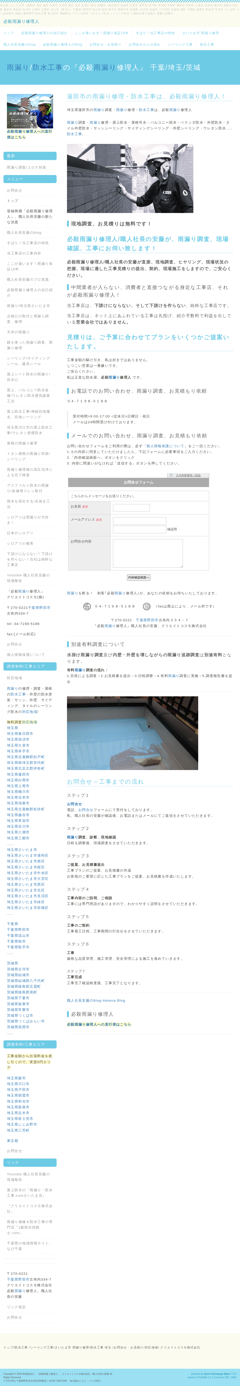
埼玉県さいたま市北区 (26, 890)
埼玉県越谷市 (18, 815)
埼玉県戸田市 (18, 1089)
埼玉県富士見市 (20, 1118)
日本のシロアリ (20, 533)
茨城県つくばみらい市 (26, 1021)
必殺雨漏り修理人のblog (62, 44)
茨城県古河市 (18, 969)
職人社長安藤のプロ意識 (28, 279)
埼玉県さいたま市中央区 (28, 873)
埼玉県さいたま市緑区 (26, 902)
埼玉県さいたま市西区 (26, 884)
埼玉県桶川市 (18, 792)
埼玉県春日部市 (20, 733)
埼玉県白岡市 (18, 780)
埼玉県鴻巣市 (18, 803)
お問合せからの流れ (145, 44)
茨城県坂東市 (18, 1004)
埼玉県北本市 (18, 797)
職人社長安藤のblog (19, 44)
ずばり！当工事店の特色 (155, 33)
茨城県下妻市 (18, 998)
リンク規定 (16, 1307)
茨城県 (12, 963)
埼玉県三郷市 (18, 838)
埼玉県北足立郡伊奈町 (26, 768)
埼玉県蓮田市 (18, 774)
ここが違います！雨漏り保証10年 (102, 33)
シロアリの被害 (20, 543)
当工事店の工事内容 (24, 253)
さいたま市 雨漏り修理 (200, 33)
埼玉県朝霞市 (18, 1095)
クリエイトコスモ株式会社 (180, 1347)
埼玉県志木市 (18, 1113)
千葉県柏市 (16, 941)
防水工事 (207, 44)
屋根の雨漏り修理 (22, 443)
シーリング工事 (180, 44)
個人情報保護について (165, 446)
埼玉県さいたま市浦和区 (28, 855)
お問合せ (80, 781)
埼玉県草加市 (18, 821)
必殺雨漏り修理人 (21, 21)
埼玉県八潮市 (18, 832)
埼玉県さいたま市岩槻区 (28, 908)
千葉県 (12, 924)
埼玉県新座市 (18, 1107)
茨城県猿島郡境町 (22, 992)
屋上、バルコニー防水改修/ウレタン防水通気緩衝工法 (28, 395)
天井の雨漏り (18, 332)
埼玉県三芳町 (18, 1130)
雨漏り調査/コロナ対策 (26, 167)
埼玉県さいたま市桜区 (26, 867)
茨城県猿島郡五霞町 (24, 986)
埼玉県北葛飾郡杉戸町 (26, 757)
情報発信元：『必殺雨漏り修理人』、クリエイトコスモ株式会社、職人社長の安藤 (65, 1374)
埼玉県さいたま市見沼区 (28, 896)
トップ (8, 33)
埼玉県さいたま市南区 (26, 861)
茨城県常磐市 (18, 1010)
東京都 (12, 1141)
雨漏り (18, 67)
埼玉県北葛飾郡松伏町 (26, 809)
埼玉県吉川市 (18, 826)
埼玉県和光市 (18, 1101)
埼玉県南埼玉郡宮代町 (26, 762)
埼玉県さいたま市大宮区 (28, 879)
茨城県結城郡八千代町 (26, 981)
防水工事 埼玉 (100, 1347)
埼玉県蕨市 (16, 1078)
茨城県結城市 (18, 975)
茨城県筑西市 (18, 1027)
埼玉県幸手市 (18, 751)
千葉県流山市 (18, 935)
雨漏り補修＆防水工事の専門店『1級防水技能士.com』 (30, 1227)
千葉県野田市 (147, 620)
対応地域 (14, 678)
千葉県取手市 (18, 947)
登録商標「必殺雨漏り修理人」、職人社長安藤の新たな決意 (30, 216)
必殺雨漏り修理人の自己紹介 (44, 33)
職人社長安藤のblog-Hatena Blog (96, 1000)
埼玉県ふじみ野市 (22, 1124)
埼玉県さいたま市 (35, 306)
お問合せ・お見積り (106, 44)
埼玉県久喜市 (18, 745)
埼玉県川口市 (18, 1084)
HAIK (234, 1377)
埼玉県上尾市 (18, 786)
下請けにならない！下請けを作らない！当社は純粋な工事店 (30, 559)
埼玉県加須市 (18, 739)
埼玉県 (12, 728)
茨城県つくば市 (20, 1015)
